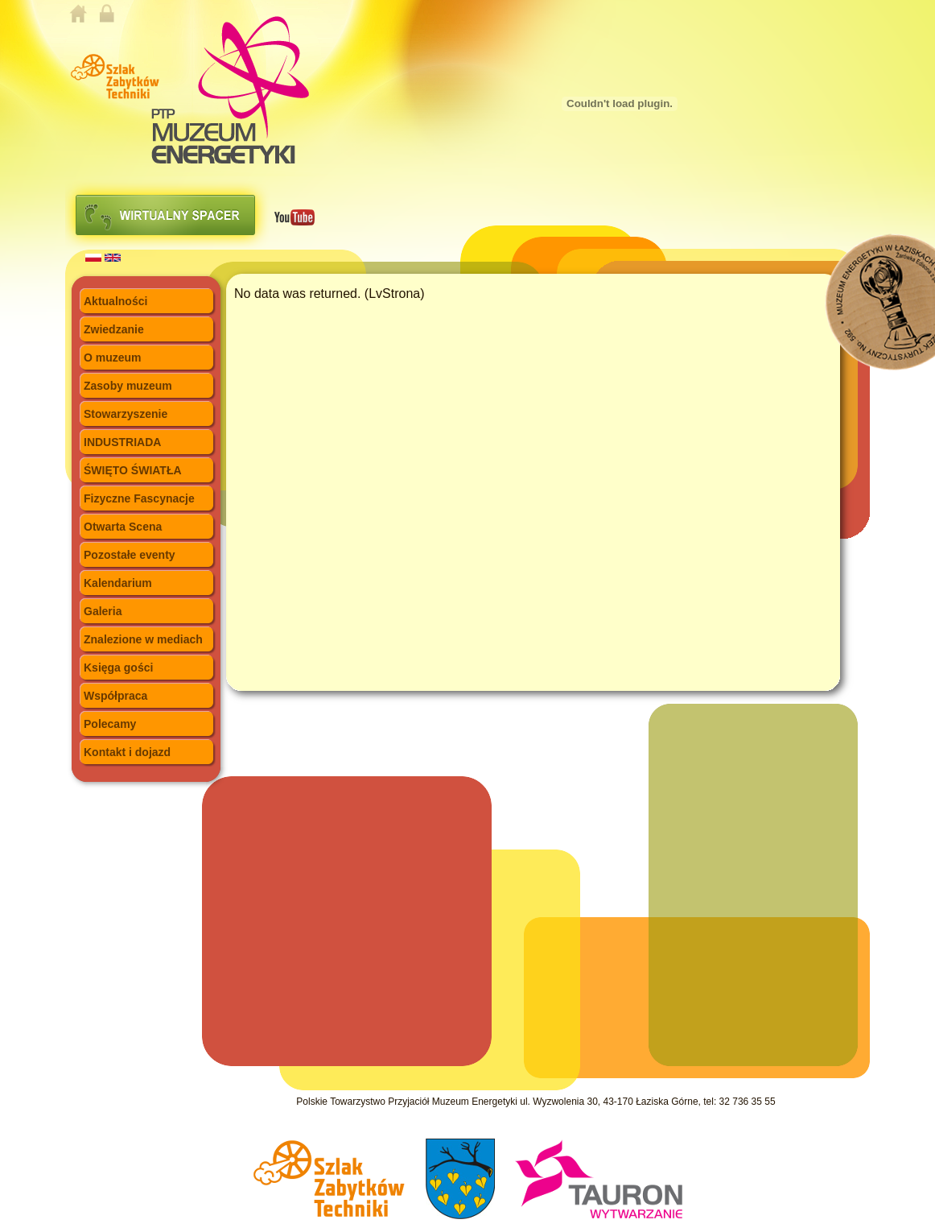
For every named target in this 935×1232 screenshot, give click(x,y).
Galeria (103, 611)
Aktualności (115, 301)
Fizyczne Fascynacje (139, 498)
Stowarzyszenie (125, 413)
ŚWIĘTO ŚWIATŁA (133, 470)
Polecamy (110, 723)
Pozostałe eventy (129, 554)
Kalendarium (118, 583)
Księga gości (118, 667)
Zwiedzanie (114, 329)
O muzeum (113, 357)
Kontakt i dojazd (127, 752)
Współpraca (115, 695)
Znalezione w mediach (143, 639)
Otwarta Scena (123, 526)
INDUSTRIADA (122, 442)
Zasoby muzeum (128, 385)
